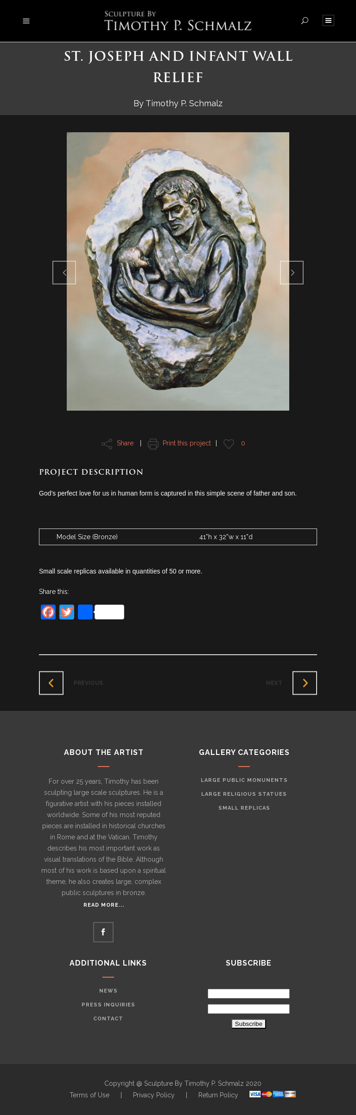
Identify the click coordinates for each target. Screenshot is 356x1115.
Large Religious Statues (244, 794)
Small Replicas (244, 808)
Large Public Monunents (244, 780)
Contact (108, 1019)
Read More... (103, 905)
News (108, 991)
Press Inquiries (108, 1005)
